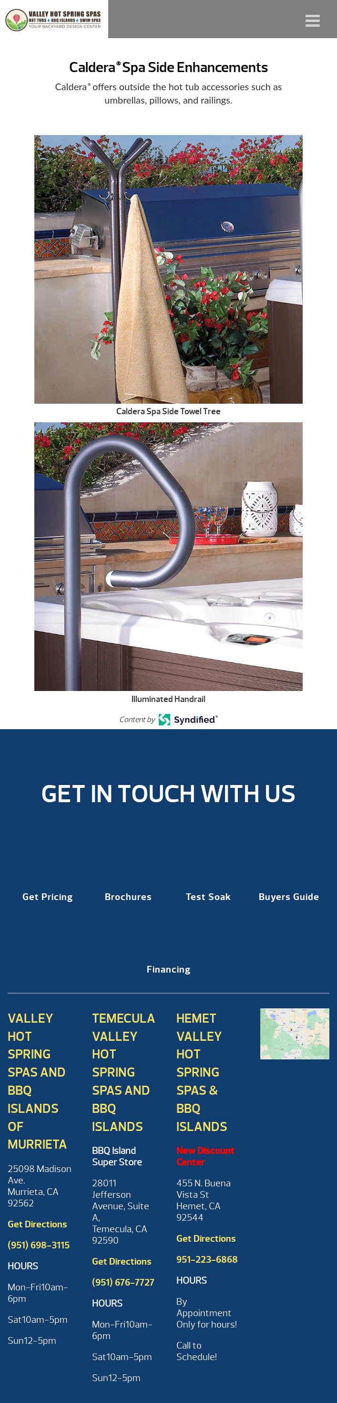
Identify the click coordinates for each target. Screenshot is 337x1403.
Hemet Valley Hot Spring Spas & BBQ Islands (201, 1072)
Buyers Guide (289, 897)
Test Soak (208, 897)
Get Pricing (47, 897)
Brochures (128, 897)
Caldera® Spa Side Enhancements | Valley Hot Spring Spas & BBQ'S (54, 19)
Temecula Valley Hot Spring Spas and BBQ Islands (123, 1072)
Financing (169, 969)
